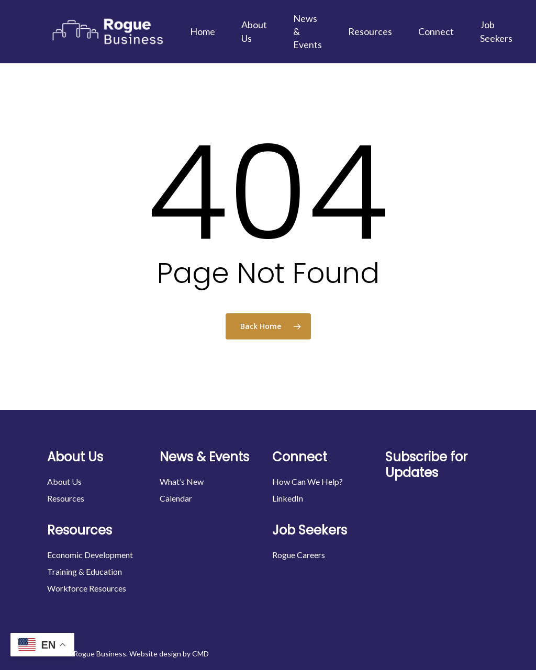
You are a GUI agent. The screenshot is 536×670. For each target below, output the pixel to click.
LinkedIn (287, 498)
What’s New (182, 481)
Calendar (176, 498)
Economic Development (90, 555)
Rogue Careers (298, 555)
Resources (65, 498)
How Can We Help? (307, 481)
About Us (64, 481)
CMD (200, 653)
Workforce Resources (86, 588)
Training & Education (84, 571)
